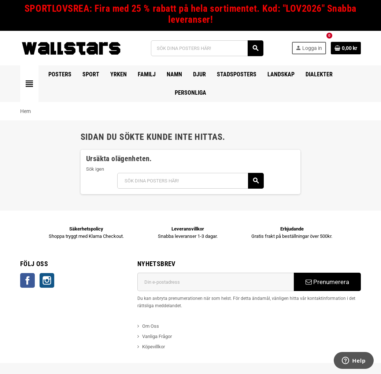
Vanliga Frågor (157, 336)
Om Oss (150, 326)
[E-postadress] (215, 282)
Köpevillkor (153, 346)
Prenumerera (327, 282)
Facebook (27, 280)
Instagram (47, 280)
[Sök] (207, 48)
